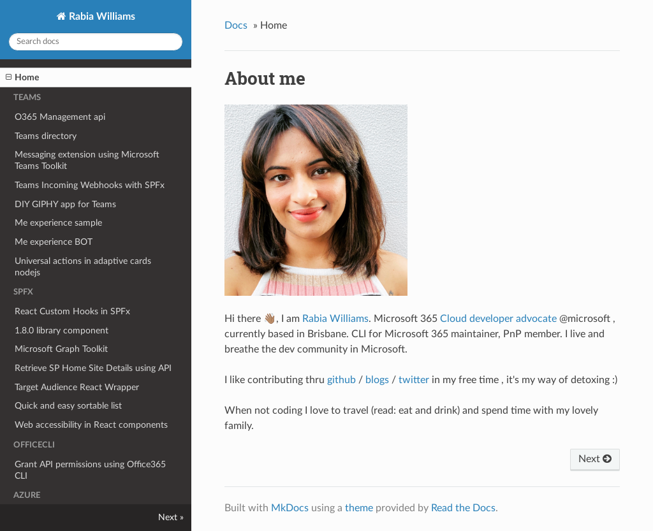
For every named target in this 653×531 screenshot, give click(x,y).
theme (359, 508)
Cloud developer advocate (498, 319)
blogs (377, 380)
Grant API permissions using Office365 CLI (90, 470)
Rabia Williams (100, 16)
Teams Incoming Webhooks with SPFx (90, 185)
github (341, 380)
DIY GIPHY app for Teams (65, 204)
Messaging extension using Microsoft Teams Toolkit (87, 160)
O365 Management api (60, 117)
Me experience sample (58, 223)
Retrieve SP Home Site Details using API (93, 368)
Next (595, 459)
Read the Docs (463, 508)
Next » (171, 517)
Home (22, 78)
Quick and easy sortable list (68, 406)
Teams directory (46, 136)
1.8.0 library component (61, 330)
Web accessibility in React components (91, 425)
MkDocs (290, 508)
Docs (235, 25)
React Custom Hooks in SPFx (72, 311)
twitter (414, 380)
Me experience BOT (53, 242)
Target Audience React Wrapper (77, 387)
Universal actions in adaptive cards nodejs (83, 266)
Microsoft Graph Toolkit (61, 349)
